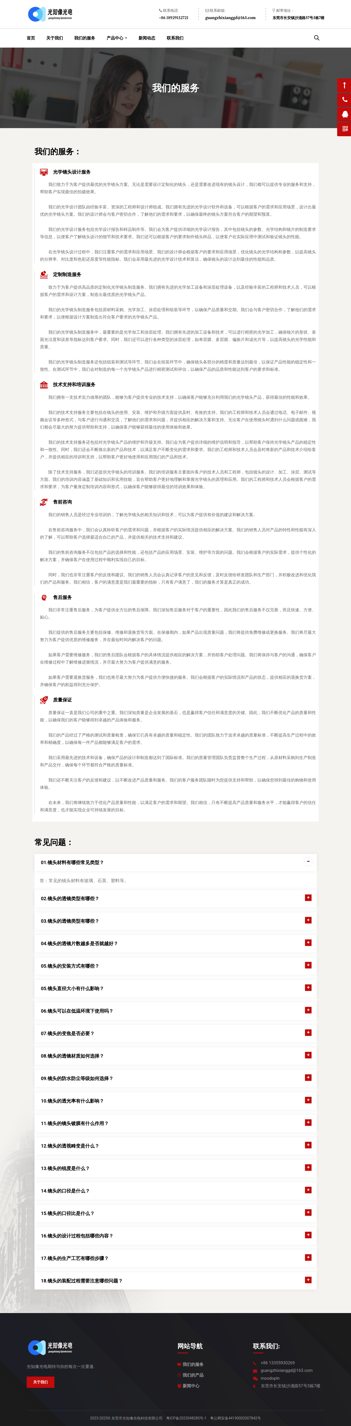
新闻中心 (191, 1385)
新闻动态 (147, 38)
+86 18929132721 (173, 17)
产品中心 (115, 38)
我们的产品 (193, 1375)
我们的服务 (84, 38)
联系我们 (175, 38)
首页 (31, 38)
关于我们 (54, 38)
